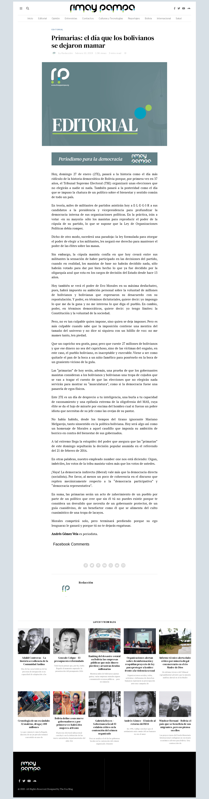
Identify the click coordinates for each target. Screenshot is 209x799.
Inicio (30, 18)
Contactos (88, 18)
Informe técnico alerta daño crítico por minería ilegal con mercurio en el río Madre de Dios (175, 662)
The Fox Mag (66, 788)
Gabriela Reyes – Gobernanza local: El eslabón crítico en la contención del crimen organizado (104, 727)
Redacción (67, 53)
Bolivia (148, 18)
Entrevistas (71, 18)
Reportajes (134, 18)
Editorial (42, 18)
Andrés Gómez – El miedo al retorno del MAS (140, 722)
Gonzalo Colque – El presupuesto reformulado (69, 659)
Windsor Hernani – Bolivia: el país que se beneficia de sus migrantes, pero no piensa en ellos (175, 725)
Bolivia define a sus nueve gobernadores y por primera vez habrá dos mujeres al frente (69, 723)
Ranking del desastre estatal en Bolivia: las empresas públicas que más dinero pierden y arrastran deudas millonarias (104, 662)
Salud (179, 18)
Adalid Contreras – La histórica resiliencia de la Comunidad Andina (34, 661)
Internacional (164, 18)
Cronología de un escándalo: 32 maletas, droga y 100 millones (34, 724)
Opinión (56, 18)
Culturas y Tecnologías (111, 18)
